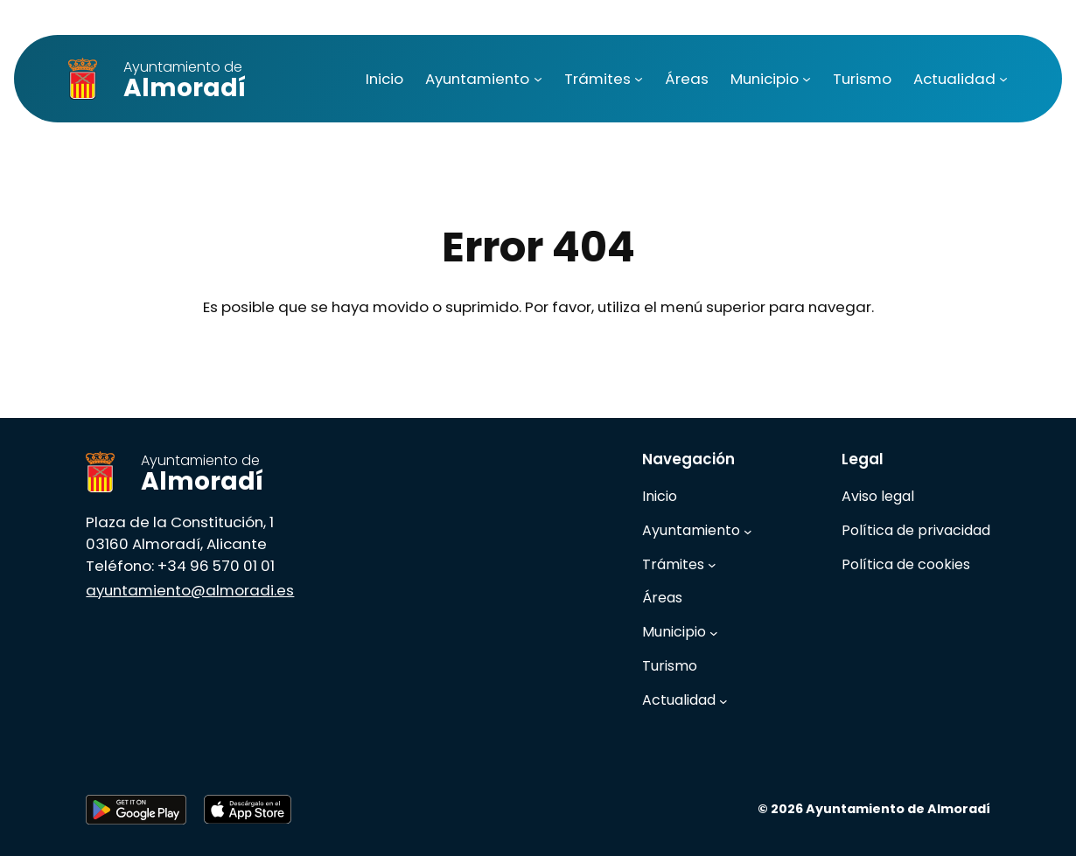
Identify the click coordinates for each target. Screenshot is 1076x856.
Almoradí (184, 81)
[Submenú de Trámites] (638, 78)
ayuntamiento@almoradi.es (190, 590)
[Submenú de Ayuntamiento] (538, 78)
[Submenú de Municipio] (806, 78)
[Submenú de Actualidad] (1003, 78)
